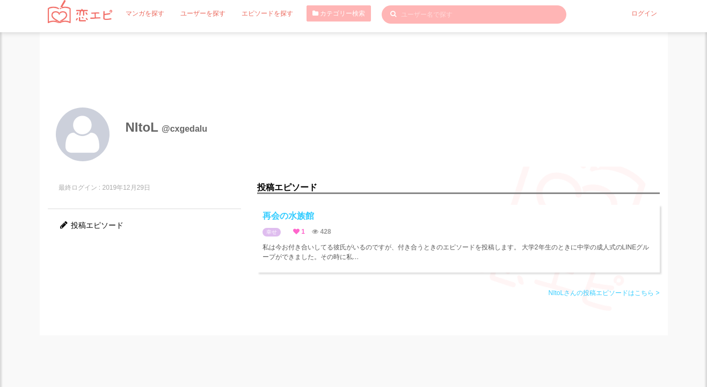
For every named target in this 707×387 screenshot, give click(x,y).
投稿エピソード (91, 225)
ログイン (644, 13)
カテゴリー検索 (338, 13)
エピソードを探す (267, 13)
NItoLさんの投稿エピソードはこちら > (603, 293)
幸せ (271, 232)
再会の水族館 (288, 215)
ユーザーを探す (202, 13)
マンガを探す (145, 13)
